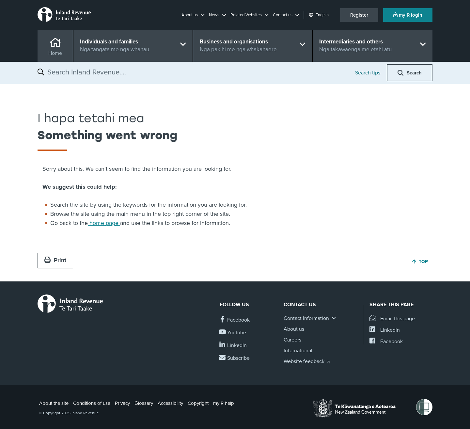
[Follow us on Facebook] (235, 320)
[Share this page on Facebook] (386, 342)
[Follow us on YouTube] (233, 333)
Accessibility (170, 403)
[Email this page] (392, 319)
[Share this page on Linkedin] (384, 330)
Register (359, 15)
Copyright (198, 403)
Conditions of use (91, 403)
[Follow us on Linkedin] (233, 346)
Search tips (367, 73)
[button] (192, 15)
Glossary (143, 403)
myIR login (407, 15)
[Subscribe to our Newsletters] (235, 358)
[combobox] (193, 72)
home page (104, 223)
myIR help (223, 403)
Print (55, 260)
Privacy (122, 403)
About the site (54, 403)
